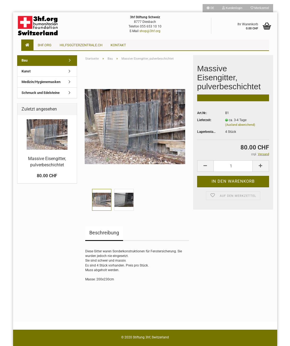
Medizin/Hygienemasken (41, 82)
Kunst (26, 71)
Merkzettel (260, 8)
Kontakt (118, 45)
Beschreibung (104, 232)
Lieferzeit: (204, 120)
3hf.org (44, 45)
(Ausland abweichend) (240, 125)
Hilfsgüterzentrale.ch (81, 45)
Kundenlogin (232, 8)
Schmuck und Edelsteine (41, 93)
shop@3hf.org (149, 31)
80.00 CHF (47, 175)
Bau (25, 60)
